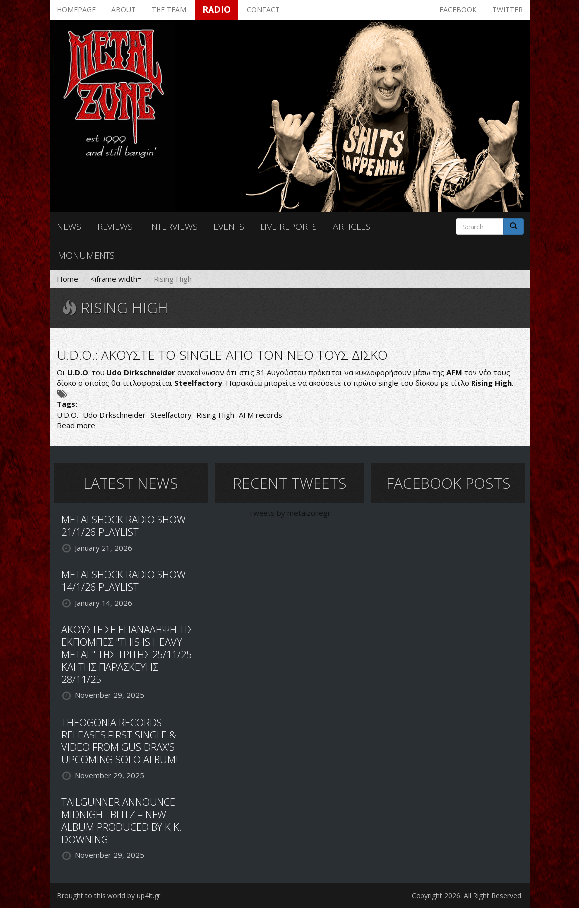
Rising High (215, 415)
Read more (76, 425)
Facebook (457, 9)
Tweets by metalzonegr (289, 513)
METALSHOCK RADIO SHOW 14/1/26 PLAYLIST (123, 581)
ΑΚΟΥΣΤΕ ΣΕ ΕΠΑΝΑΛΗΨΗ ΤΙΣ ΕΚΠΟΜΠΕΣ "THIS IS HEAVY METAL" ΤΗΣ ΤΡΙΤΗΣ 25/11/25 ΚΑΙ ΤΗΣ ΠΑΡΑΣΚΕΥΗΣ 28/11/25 (127, 654)
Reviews (115, 226)
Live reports (288, 226)
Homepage (76, 9)
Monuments (86, 255)
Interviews (173, 226)
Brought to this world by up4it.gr (108, 895)
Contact (263, 9)
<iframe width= (116, 279)
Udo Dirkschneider (114, 415)
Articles (351, 226)
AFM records (260, 415)
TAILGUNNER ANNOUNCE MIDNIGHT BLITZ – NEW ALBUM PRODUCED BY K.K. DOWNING (121, 820)
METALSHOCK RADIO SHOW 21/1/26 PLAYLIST (123, 526)
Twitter (507, 9)
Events (228, 226)
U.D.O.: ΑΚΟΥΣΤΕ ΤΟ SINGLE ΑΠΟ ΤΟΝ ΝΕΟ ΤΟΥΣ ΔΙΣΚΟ (222, 355)
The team (169, 9)
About (123, 9)
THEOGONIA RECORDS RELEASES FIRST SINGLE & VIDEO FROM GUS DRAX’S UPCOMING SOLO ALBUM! (119, 741)
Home (67, 279)
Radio (216, 9)
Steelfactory (171, 415)
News (69, 226)
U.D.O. (67, 415)
